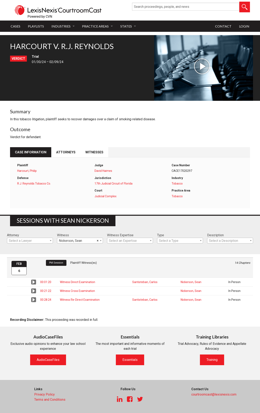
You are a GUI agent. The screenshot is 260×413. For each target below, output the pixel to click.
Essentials (130, 360)
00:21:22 (45, 291)
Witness (63, 235)
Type (160, 235)
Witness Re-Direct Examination (80, 299)
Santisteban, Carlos (144, 282)
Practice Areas (95, 26)
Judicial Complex (105, 196)
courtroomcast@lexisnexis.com (213, 394)
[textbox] (30, 241)
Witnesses (94, 152)
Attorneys (65, 152)
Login (244, 26)
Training (212, 360)
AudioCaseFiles (48, 360)
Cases (15, 26)
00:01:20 (45, 282)
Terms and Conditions (49, 400)
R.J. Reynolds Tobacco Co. (34, 183)
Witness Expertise (120, 235)
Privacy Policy (44, 394)
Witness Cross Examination (77, 291)
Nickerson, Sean (191, 282)
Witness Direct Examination (77, 282)
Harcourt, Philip (27, 170)
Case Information (30, 152)
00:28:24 (45, 299)
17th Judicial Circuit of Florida (113, 183)
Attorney (13, 235)
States (126, 26)
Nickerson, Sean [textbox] (79, 241)
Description (215, 235)
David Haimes (103, 170)
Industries (61, 26)
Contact (223, 26)
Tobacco (177, 183)
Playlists (36, 26)
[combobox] (30, 240)
